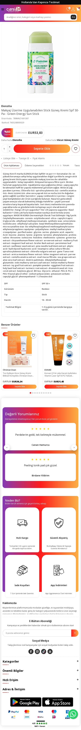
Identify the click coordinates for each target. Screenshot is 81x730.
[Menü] (2, 9)
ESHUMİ (47, 370)
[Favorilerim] (68, 9)
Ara (73, 16)
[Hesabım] (73, 9)
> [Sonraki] (74, 447)
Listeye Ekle (8, 158)
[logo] (14, 9)
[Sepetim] (78, 9)
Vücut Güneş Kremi (67, 140)
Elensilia (6, 106)
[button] (30, 393)
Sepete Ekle (42, 148)
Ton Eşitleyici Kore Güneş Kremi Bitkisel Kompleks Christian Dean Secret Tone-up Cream (17, 374)
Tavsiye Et (23, 158)
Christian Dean (9, 370)
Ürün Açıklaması (11, 165)
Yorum (59, 165)
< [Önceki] (6, 447)
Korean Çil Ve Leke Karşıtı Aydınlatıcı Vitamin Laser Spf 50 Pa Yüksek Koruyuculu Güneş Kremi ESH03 (60, 374)
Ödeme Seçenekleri (34, 165)
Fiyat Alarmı (37, 158)
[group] (40, 62)
